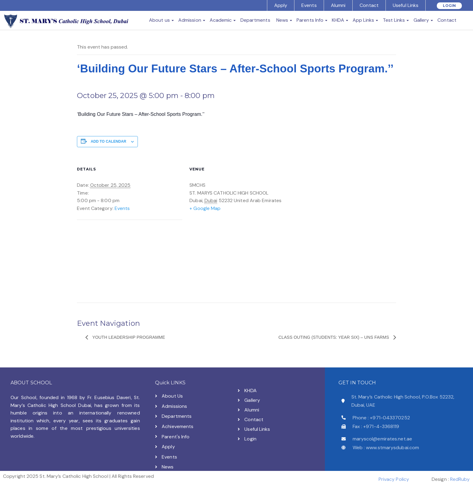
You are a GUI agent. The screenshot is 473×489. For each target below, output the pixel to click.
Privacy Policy (394, 479)
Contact (369, 5)
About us (159, 20)
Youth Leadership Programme (128, 337)
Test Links (394, 20)
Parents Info (310, 20)
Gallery (421, 20)
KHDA (338, 20)
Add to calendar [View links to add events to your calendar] (108, 141)
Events (309, 5)
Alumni (338, 5)
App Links (363, 20)
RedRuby (460, 479)
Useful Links (405, 5)
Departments (255, 20)
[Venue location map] (123, 261)
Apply (280, 5)
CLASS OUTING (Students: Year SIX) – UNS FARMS (334, 337)
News (282, 20)
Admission (189, 20)
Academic (221, 20)
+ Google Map (205, 208)
